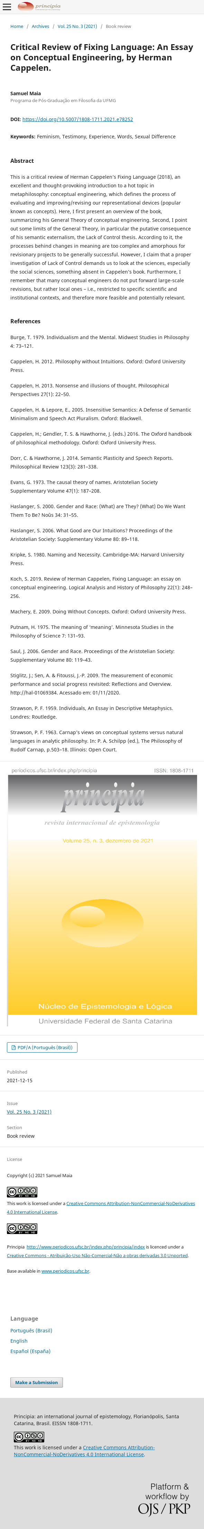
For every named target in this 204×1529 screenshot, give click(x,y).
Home (16, 26)
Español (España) (30, 1351)
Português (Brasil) (31, 1330)
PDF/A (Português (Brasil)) (45, 1047)
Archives (40, 26)
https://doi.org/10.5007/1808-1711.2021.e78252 (77, 119)
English (19, 1341)
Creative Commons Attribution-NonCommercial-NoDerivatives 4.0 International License (84, 1451)
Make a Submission (36, 1382)
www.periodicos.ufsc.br (65, 1271)
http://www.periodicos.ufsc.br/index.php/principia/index (86, 1247)
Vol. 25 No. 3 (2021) (77, 26)
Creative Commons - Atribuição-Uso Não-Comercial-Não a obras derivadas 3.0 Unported (97, 1255)
